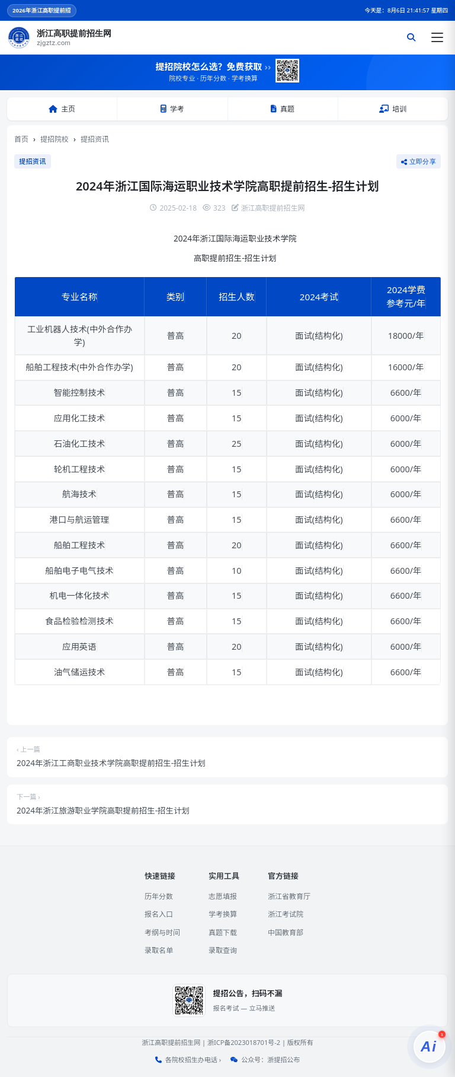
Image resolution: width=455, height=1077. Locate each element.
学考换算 (223, 914)
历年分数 (159, 896)
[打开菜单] (437, 37)
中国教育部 (285, 932)
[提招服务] (430, 1047)
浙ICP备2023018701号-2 (243, 1042)
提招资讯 (95, 139)
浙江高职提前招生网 (171, 1042)
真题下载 (223, 932)
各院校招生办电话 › (193, 1059)
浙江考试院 (285, 914)
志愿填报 (223, 896)
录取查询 (223, 950)
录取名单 (159, 950)
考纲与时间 (162, 932)
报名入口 (159, 914)
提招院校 (54, 139)
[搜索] (411, 37)
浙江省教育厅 (289, 896)
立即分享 (418, 161)
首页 (21, 139)
